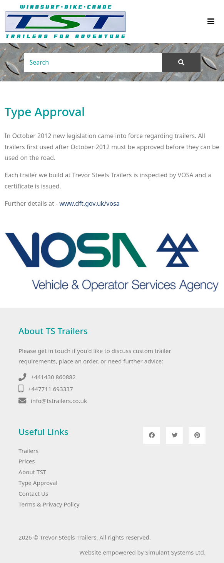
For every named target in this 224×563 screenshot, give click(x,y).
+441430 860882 (53, 377)
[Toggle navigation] (210, 21)
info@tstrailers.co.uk (59, 401)
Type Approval (37, 482)
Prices (26, 461)
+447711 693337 (50, 389)
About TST (32, 472)
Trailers (28, 451)
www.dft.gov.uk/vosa (89, 203)
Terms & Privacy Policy (49, 504)
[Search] (93, 62)
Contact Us (33, 493)
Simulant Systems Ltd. (175, 552)
